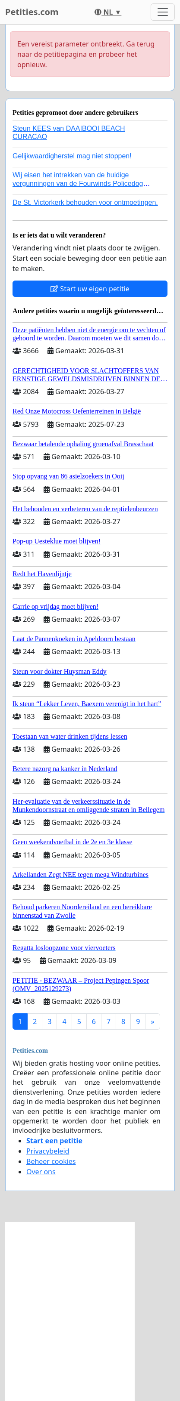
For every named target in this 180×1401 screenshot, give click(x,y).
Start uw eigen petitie (90, 288)
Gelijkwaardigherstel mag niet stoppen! (72, 156)
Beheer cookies (51, 1161)
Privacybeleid (47, 1151)
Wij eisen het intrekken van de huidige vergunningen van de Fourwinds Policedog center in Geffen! (78, 183)
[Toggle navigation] (163, 12)
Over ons (41, 1171)
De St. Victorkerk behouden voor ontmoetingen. (85, 202)
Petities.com (32, 12)
